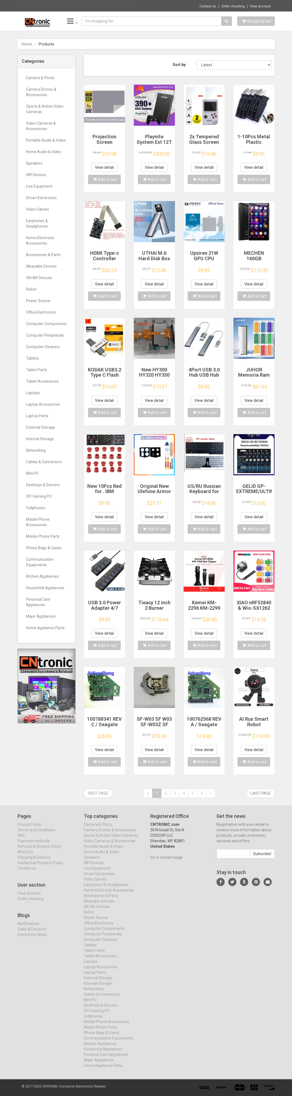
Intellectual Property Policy (40, 867)
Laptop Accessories (43, 404)
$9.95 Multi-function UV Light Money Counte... (96, 5)
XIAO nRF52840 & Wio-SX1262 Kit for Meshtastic (254, 611)
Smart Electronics (41, 198)
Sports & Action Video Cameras (44, 109)
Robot (31, 289)
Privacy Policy (29, 829)
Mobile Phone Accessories (38, 522)
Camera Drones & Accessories (41, 92)
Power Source (38, 301)
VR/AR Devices (39, 278)
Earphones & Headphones (37, 223)
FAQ (21, 840)
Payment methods (34, 845)
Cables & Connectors (44, 462)
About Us (25, 856)
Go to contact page (166, 862)
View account (260, 6)
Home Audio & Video (43, 152)
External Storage (40, 427)
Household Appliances (45, 588)
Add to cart (105, 179)
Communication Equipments (40, 562)
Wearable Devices (41, 266)
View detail (104, 167)
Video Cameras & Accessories (41, 126)
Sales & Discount (32, 933)
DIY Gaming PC (39, 496)
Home (27, 44)
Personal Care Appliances (38, 602)
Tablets (32, 358)
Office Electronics (41, 312)
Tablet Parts (36, 370)
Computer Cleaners (43, 347)
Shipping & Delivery (34, 862)
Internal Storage (40, 439)
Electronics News (32, 939)
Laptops (33, 393)
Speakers (34, 163)
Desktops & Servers (43, 485)
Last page (261, 793)
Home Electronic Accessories (40, 240)
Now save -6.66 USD (39, 6)
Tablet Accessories (42, 381)
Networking (36, 450)
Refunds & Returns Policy (39, 851)
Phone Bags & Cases (44, 548)
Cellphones (35, 508)
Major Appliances (41, 616)
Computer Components (46, 324)
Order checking (233, 6)
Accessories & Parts (43, 255)
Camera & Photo (40, 78)
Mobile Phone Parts (43, 536)
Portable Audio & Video (46, 140)
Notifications (28, 928)
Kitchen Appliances (42, 576)
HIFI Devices (36, 175)
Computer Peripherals (45, 335)
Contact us (208, 6)
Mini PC (32, 473)
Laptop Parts (37, 416)
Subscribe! (262, 858)
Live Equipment (39, 186)
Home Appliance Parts (45, 628)
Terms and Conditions (36, 834)
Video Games (37, 209)
